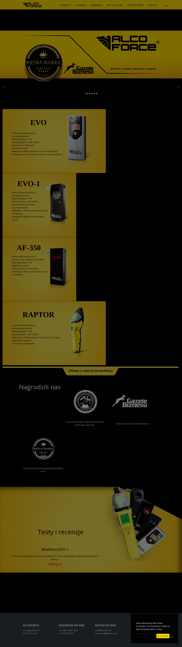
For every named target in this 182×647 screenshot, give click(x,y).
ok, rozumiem (163, 636)
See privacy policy (143, 632)
